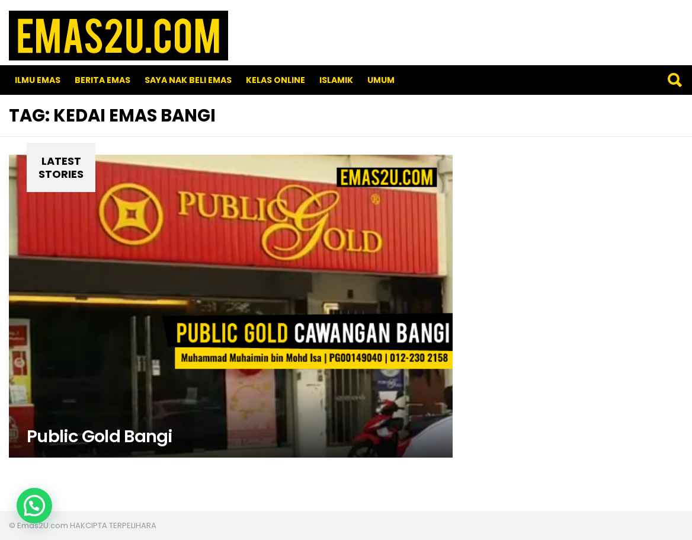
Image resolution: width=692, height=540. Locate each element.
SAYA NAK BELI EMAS (188, 80)
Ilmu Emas (37, 80)
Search (674, 80)
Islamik (336, 80)
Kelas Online (275, 80)
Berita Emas (102, 80)
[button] (34, 505)
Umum (381, 80)
